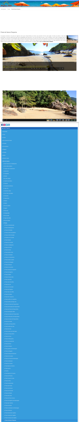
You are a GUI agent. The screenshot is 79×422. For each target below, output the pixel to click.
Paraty (9, 9)
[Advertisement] (39, 21)
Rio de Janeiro (3, 9)
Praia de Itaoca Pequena (48, 41)
